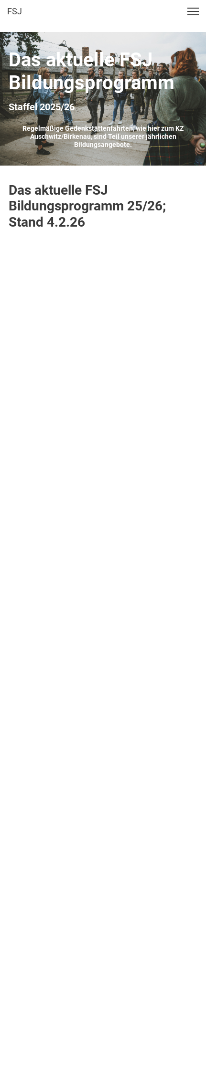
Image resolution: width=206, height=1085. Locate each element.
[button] (193, 11)
